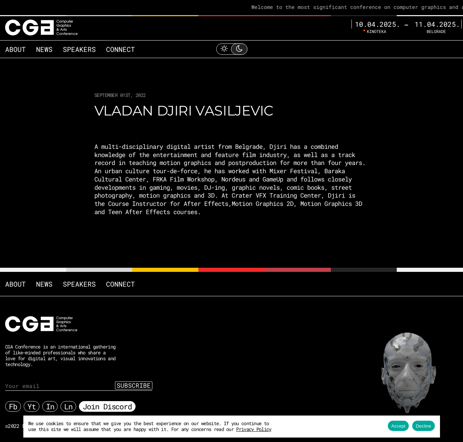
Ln (68, 406)
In (50, 406)
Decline (423, 426)
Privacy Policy (253, 429)
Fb (13, 406)
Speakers (79, 49)
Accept (398, 426)
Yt (31, 406)
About (15, 49)
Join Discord (107, 406)
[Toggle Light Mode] (231, 49)
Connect (120, 49)
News (44, 49)
